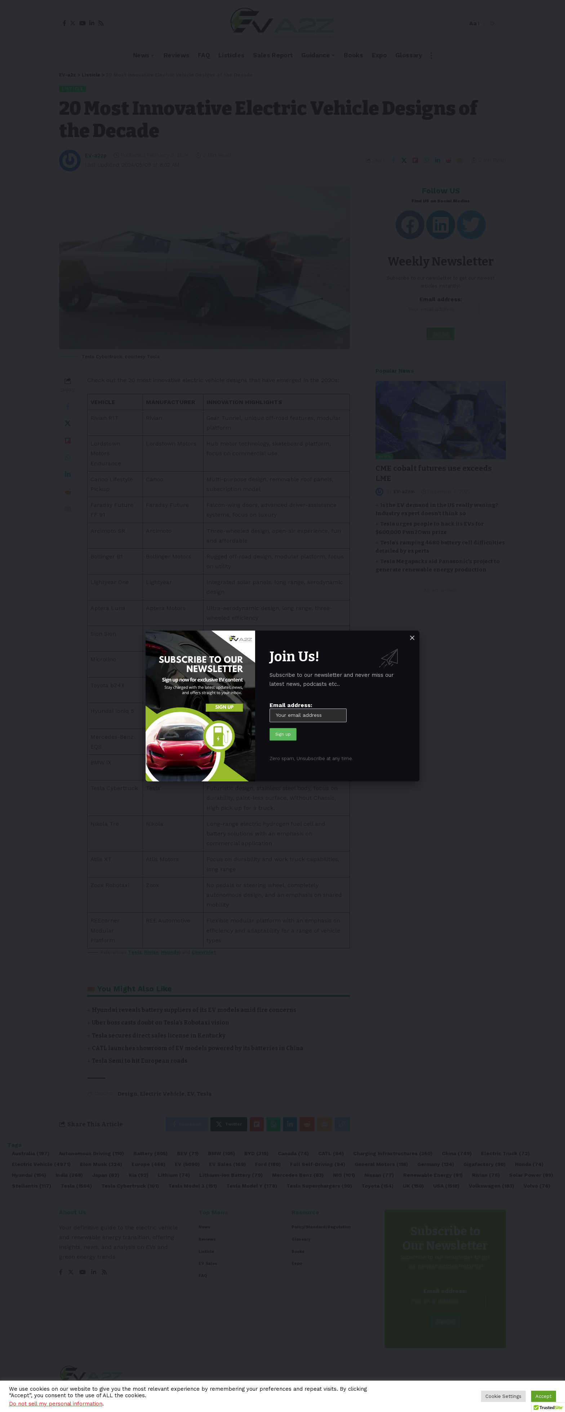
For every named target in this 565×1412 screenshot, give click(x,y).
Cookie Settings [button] (503, 1396)
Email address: (308, 712)
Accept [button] (543, 1396)
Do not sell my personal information (55, 1403)
